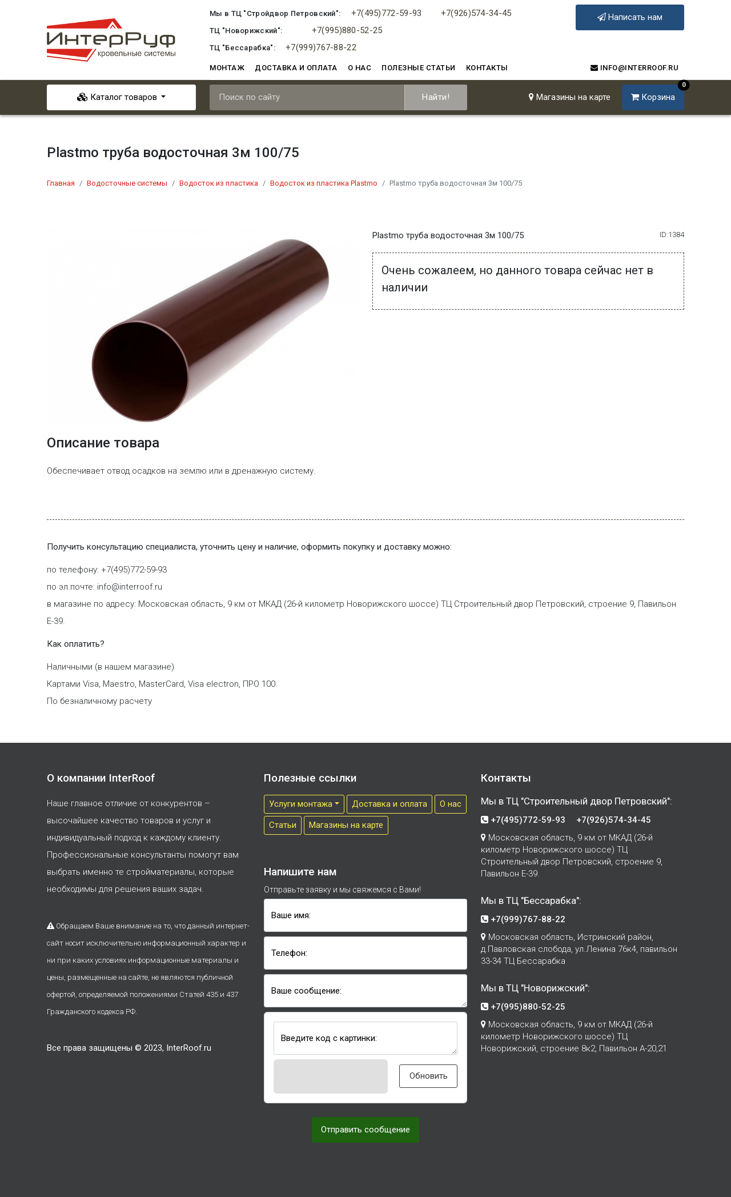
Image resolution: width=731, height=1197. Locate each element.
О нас (360, 67)
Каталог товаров (118, 97)
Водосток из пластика (218, 183)
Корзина (657, 93)
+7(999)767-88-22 (321, 47)
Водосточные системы (127, 183)
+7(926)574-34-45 (476, 13)
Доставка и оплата (296, 67)
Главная (61, 183)
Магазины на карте (569, 97)
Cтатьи (282, 825)
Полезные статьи (418, 67)
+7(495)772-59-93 (386, 13)
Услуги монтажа (300, 804)
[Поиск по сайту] (307, 97)
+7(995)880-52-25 (347, 30)
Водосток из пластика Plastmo (323, 183)
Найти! (435, 97)
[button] (331, 1076)
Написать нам (629, 17)
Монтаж (227, 67)
